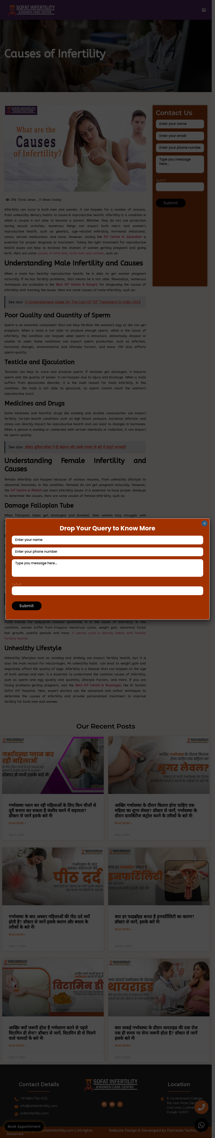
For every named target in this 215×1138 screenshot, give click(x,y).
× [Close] (204, 523)
